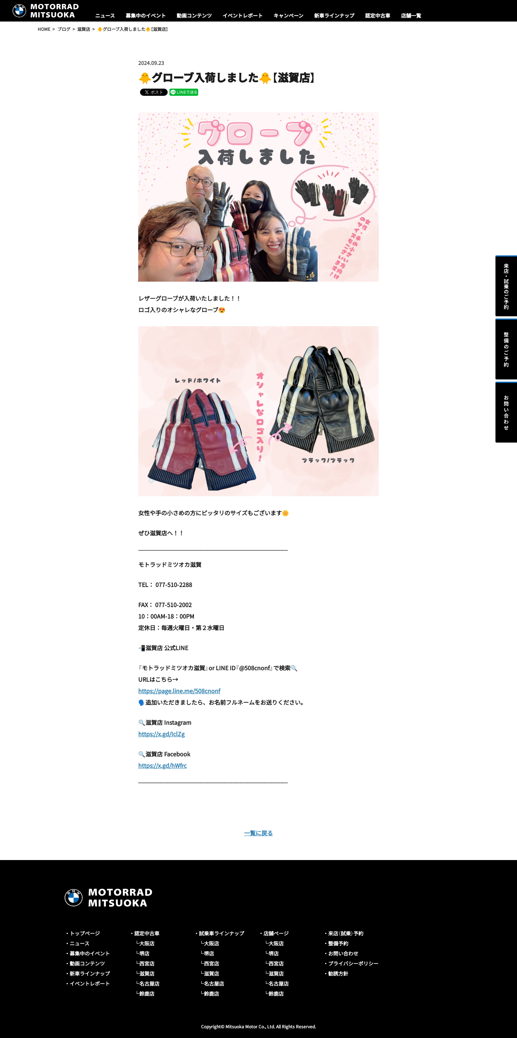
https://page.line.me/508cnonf (179, 690)
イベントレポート (243, 15)
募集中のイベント (146, 15)
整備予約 (338, 943)
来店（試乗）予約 (345, 933)
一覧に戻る (258, 832)
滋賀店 (146, 973)
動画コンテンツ (194, 15)
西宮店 (146, 963)
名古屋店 (149, 983)
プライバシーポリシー (353, 963)
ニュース (105, 15)
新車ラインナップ (334, 15)
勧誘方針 (338, 973)
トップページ (85, 933)
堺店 (144, 953)
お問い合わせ (343, 953)
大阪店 (146, 943)
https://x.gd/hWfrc (162, 765)
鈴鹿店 (146, 993)
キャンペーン (288, 15)
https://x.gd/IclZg (161, 733)
